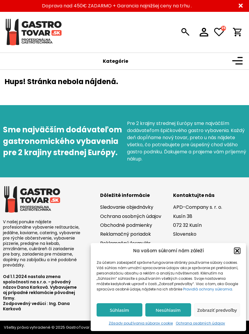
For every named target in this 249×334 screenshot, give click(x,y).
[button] (237, 251)
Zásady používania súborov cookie (141, 323)
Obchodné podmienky (126, 225)
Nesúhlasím (168, 310)
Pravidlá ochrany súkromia (207, 289)
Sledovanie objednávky (126, 207)
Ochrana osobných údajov (200, 323)
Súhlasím (119, 310)
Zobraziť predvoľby (217, 310)
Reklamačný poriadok (125, 234)
